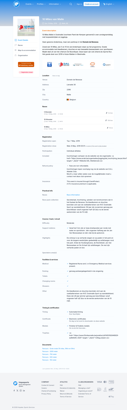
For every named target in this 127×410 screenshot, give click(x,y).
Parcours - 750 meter (49, 354)
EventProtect (94, 181)
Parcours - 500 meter (49, 357)
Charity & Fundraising (48, 391)
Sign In (79, 4)
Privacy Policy (46, 394)
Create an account (91, 4)
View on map (56, 75)
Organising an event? (85, 391)
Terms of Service (65, 396)
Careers (44, 388)
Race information (73, 195)
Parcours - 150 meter (49, 360)
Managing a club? (84, 388)
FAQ (61, 385)
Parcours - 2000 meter (50, 351)
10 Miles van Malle (53, 19)
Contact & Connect (47, 385)
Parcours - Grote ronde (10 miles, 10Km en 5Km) (58, 348)
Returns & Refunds (66, 394)
